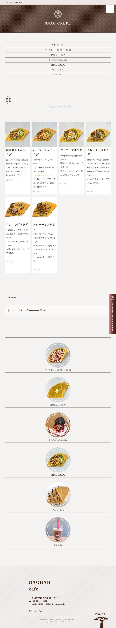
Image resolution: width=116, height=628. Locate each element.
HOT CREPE (58, 69)
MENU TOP (58, 45)
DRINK (58, 74)
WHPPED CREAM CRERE (57, 50)
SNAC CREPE (58, 65)
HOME (7, 2)
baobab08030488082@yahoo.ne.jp (48, 604)
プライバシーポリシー (36, 611)
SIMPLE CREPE (58, 55)
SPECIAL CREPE (58, 60)
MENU (11, 2)
